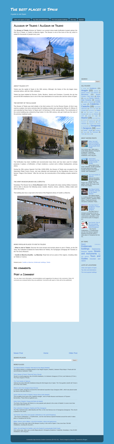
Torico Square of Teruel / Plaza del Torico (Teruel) (27, 374)
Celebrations (97, 244)
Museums (84, 251)
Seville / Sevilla (87, 130)
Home (46, 353)
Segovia (98, 128)
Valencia (89, 134)
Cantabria (97, 100)
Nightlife (90, 251)
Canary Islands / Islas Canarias (90, 99)
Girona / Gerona (94, 112)
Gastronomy (96, 249)
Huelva (90, 114)
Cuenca (91, 108)
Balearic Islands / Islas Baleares (89, 92)
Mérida (98, 118)
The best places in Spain (34, 9)
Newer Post (18, 353)
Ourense (91, 120)
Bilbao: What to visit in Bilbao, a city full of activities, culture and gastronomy (35, 421)
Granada (83, 114)
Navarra (85, 120)
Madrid (84, 118)
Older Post (73, 353)
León (82, 115)
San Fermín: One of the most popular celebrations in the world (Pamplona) (35, 415)
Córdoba (83, 110)
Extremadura (91, 110)
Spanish (81, 19)
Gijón (85, 112)
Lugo (96, 115)
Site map (73, 19)
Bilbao (98, 96)
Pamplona (83, 121)
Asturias (96, 90)
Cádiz (96, 108)
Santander (91, 123)
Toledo (48, 262)
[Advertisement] (45, 336)
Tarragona (97, 130)
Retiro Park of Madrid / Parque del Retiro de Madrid (28, 401)
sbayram (72, 439)
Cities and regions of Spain (22, 19)
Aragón (84, 90)
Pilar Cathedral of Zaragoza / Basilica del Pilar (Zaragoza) (30, 408)
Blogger (85, 439)
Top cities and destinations (40, 19)
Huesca (96, 114)
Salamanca (92, 122)
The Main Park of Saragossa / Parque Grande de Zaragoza (94, 207)
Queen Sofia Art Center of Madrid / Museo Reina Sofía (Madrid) (32, 394)
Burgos (85, 98)
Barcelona (84, 94)
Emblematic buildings (40, 262)
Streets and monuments (90, 252)
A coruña (83, 88)
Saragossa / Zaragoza (90, 126)
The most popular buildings (59, 19)
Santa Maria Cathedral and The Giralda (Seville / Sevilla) (94, 161)
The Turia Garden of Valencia (22, 381)
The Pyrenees (94, 132)
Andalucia (93, 88)
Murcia (93, 118)
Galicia (98, 110)
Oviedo (97, 120)
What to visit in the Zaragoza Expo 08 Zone (26, 388)
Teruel (85, 132)
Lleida (89, 115)
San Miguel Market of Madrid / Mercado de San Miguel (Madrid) (32, 367)
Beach (83, 244)
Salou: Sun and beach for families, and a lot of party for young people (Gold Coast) (37, 428)
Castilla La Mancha (27, 262)
